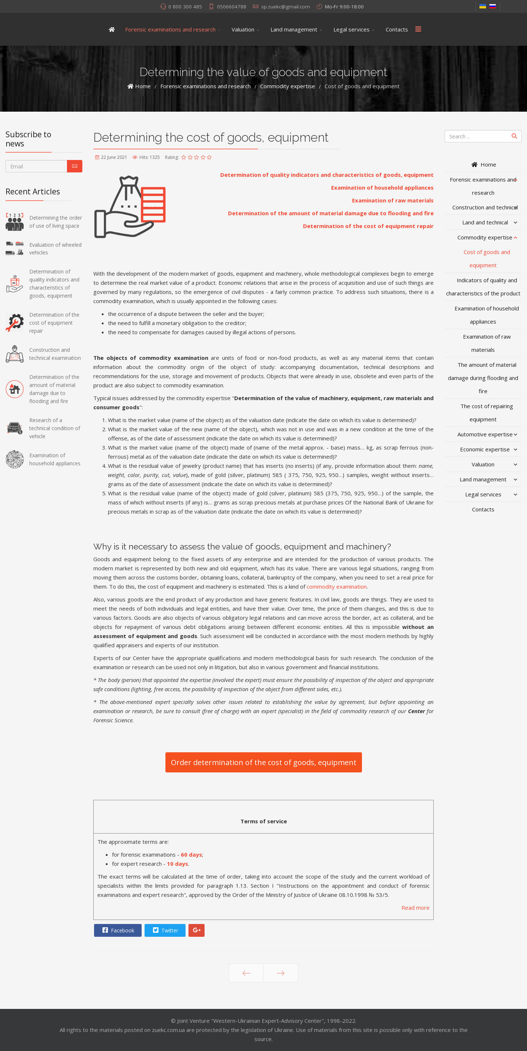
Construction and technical (485, 207)
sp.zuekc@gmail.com (285, 6)
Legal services (351, 29)
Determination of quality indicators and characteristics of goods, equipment (327, 174)
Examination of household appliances (382, 187)
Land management (293, 29)
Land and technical (485, 222)
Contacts (397, 29)
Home (483, 164)
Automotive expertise (485, 434)
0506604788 (231, 6)
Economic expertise (485, 449)
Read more (415, 907)
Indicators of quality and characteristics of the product (483, 286)
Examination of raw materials (393, 200)
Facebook (117, 930)
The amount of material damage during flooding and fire (483, 378)
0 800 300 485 (185, 6)
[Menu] (418, 29)
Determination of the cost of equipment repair (368, 226)
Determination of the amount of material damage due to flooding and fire (331, 213)
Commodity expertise (484, 237)
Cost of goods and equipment (487, 258)
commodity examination (337, 586)
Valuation (243, 29)
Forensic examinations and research (170, 29)
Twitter (164, 930)
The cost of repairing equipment (486, 412)
